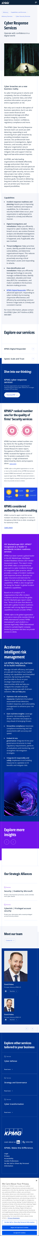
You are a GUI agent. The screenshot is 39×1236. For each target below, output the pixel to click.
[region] (19, 1207)
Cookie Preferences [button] (11, 1161)
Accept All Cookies (19, 1233)
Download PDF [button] (12, 395)
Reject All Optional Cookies (19, 1227)
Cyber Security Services (23, 16)
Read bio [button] (12, 991)
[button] (36, 2)
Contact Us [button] (9, 940)
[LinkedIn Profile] (5, 1019)
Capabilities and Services (18, 12)
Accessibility (8, 1158)
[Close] (36, 1180)
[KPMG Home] (5, 2)
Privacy (7, 1156)
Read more (7, 1069)
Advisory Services (7, 16)
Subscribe (27, 1142)
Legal (6, 1154)
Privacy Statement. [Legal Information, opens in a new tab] (14, 1218)
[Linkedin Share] (18, 1142)
